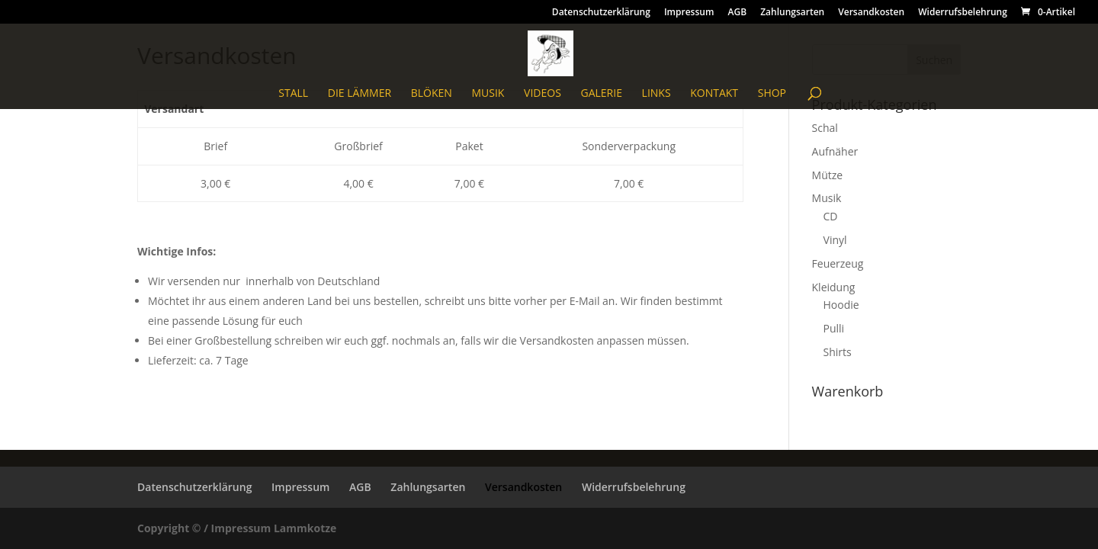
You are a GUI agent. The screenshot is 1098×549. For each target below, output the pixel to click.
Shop (772, 94)
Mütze (827, 175)
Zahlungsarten (792, 13)
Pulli (834, 328)
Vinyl (835, 240)
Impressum (689, 13)
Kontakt (714, 94)
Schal (825, 127)
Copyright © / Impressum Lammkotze (236, 528)
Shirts (838, 352)
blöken (431, 94)
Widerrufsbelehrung (962, 13)
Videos (542, 94)
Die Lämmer (359, 94)
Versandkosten (871, 13)
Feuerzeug (838, 263)
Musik (487, 94)
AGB (736, 13)
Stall (293, 94)
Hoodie (841, 304)
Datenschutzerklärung (601, 13)
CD (831, 216)
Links (656, 94)
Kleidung (834, 287)
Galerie (600, 94)
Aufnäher (835, 151)
